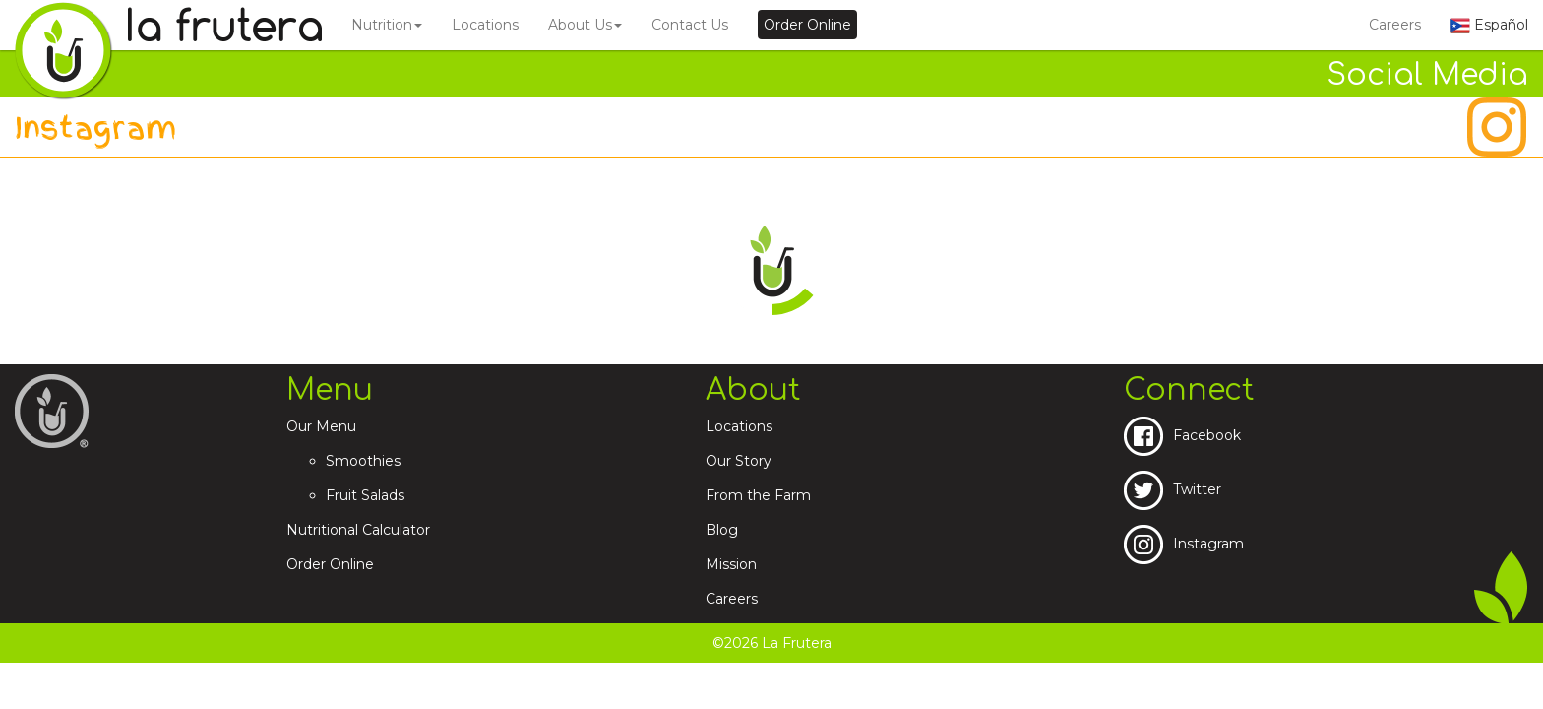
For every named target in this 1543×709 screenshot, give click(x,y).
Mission (731, 564)
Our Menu (321, 426)
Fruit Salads (365, 495)
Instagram (1184, 543)
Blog (722, 530)
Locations (485, 24)
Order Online (330, 564)
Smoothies (363, 461)
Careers (1395, 24)
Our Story (739, 461)
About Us (585, 24)
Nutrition (386, 24)
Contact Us (689, 24)
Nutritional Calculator (358, 530)
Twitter (1172, 489)
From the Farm (758, 495)
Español (1489, 24)
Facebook (1182, 435)
